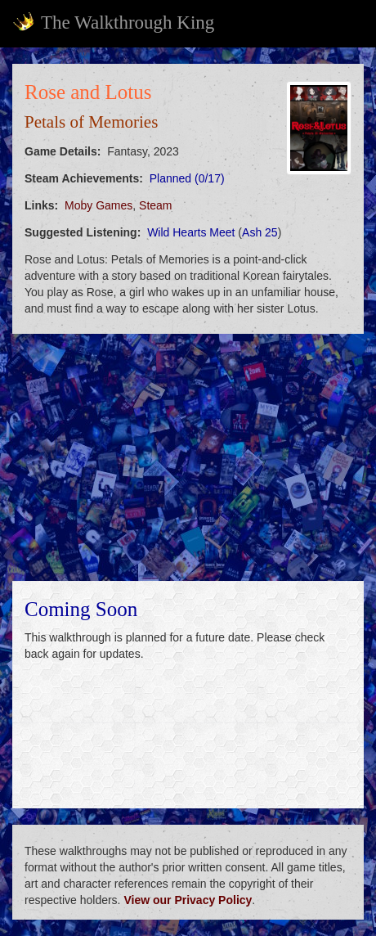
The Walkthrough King (113, 22)
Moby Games (98, 205)
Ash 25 (260, 232)
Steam (155, 205)
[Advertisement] (188, 457)
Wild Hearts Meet (191, 232)
